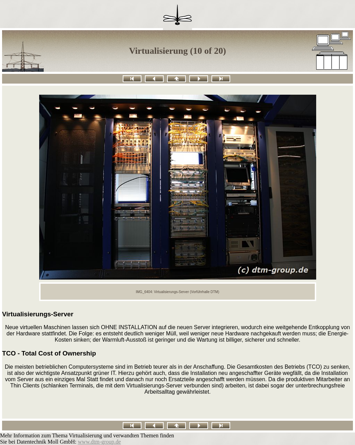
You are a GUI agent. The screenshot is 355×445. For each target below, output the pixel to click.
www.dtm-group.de (99, 442)
